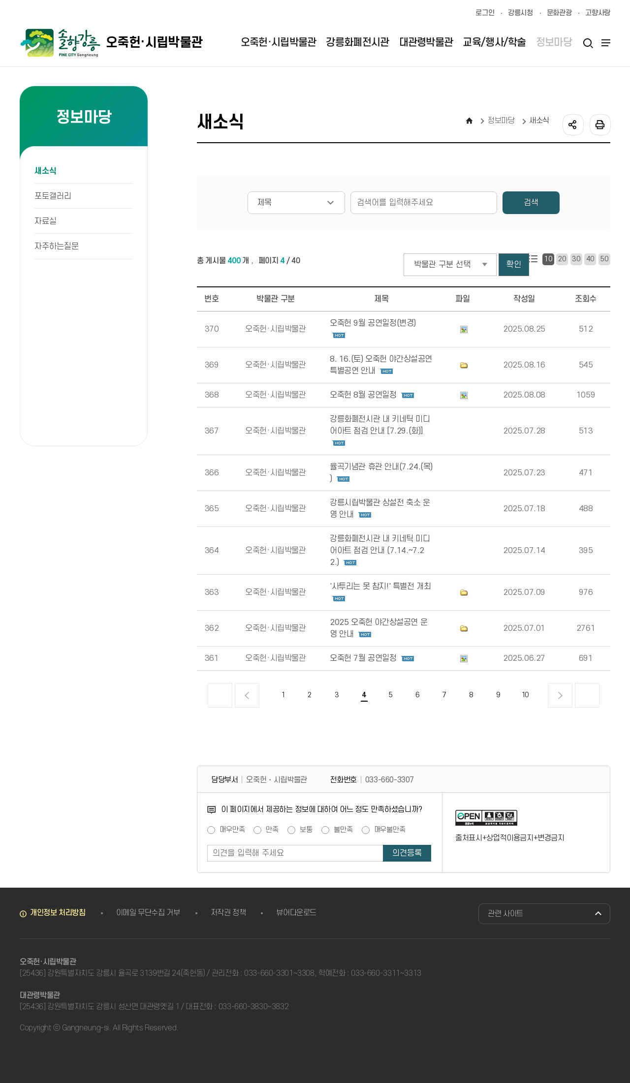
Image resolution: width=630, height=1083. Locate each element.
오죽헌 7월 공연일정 (363, 658)
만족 (272, 830)
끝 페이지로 (587, 695)
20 (562, 259)
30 (576, 259)
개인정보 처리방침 (58, 912)
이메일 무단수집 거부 (148, 912)
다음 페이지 (560, 695)
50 (604, 259)
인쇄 (599, 124)
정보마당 (501, 120)
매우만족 (232, 830)
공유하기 (572, 124)
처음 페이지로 (220, 695)
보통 (306, 830)
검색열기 (588, 43)
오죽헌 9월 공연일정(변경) (373, 323)
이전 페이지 (247, 695)
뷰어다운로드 (296, 912)
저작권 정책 (228, 912)
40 (590, 259)
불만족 (343, 830)
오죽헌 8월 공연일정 (363, 395)
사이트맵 (604, 43)
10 (548, 259)
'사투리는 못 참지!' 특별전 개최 (380, 586)
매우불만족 (390, 830)
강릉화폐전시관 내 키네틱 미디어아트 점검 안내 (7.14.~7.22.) (380, 550)
